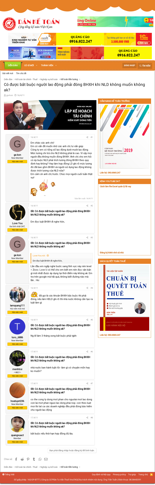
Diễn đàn (13, 65)
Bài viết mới (7, 73)
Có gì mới (29, 65)
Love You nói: (39, 255)
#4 (92, 288)
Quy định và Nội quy (101, 474)
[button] (36, 65)
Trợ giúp (132, 474)
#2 (92, 206)
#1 (92, 137)
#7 (92, 383)
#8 (92, 418)
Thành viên (47, 65)
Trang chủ (143, 474)
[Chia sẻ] (87, 137)
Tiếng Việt (8, 474)
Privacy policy (119, 474)
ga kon (9, 95)
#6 (92, 352)
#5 (92, 320)
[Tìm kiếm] (145, 66)
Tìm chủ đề (21, 73)
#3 (92, 237)
